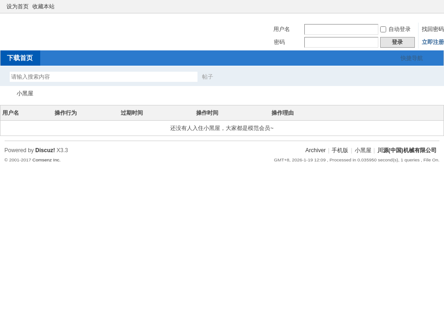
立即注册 (433, 42)
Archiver (315, 150)
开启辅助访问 (426, 6)
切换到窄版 (434, 6)
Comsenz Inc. (46, 159)
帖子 (207, 77)
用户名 (281, 29)
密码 (279, 42)
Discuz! (45, 150)
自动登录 (395, 29)
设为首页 (17, 6)
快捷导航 (412, 58)
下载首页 (20, 58)
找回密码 (433, 29)
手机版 (340, 150)
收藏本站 (43, 6)
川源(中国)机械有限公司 (3, 93)
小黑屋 (25, 93)
